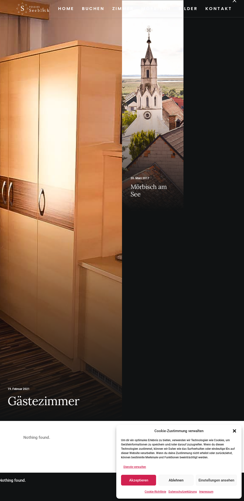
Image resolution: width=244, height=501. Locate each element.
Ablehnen (176, 480)
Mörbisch (155, 8)
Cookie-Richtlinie (155, 491)
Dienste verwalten (134, 467)
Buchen (92, 8)
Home (65, 8)
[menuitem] (67, 8)
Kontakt (217, 8)
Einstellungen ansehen (216, 480)
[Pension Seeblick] (25, 8)
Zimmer (122, 8)
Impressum (206, 491)
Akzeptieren (138, 480)
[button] (234, 431)
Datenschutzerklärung (182, 491)
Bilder (187, 8)
